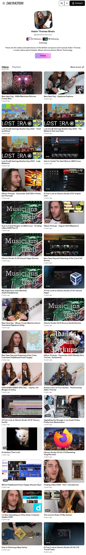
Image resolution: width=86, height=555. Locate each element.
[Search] (61, 3)
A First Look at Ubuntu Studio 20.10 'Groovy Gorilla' (21, 421)
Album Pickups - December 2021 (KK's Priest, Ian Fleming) (21, 195)
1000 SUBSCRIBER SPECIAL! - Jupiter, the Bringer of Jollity (20, 389)
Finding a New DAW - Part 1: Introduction (61, 485)
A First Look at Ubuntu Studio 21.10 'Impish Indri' (62, 195)
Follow (43, 56)
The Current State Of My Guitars (58, 515)
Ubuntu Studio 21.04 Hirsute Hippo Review (20, 258)
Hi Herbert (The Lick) (11, 452)
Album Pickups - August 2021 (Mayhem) (61, 226)
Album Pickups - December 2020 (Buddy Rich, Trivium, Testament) (64, 356)
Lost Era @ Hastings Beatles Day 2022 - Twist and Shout (21, 130)
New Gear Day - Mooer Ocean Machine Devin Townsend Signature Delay (21, 324)
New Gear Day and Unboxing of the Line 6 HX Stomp (63, 259)
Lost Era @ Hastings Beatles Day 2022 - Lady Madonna (21, 162)
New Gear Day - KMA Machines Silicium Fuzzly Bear (19, 97)
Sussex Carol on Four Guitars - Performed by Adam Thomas (63, 389)
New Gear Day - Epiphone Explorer (58, 96)
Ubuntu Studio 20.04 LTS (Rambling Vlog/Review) (59, 453)
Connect (77, 3)
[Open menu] (4, 3)
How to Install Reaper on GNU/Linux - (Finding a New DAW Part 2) (22, 227)
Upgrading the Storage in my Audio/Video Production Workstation (62, 421)
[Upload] (67, 3)
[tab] (5, 67)
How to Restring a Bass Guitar (14, 547)
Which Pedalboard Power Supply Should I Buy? (22, 485)
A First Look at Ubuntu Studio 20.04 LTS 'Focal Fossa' (61, 548)
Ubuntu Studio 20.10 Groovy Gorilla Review (62, 323)
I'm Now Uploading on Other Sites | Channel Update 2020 (20, 516)
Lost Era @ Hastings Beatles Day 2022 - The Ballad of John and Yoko (63, 130)
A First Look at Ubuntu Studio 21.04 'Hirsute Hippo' (63, 292)
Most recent (77, 67)
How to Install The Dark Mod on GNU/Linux (62, 161)
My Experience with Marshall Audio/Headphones (14, 292)
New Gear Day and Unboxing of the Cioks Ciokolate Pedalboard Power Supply (19, 356)
